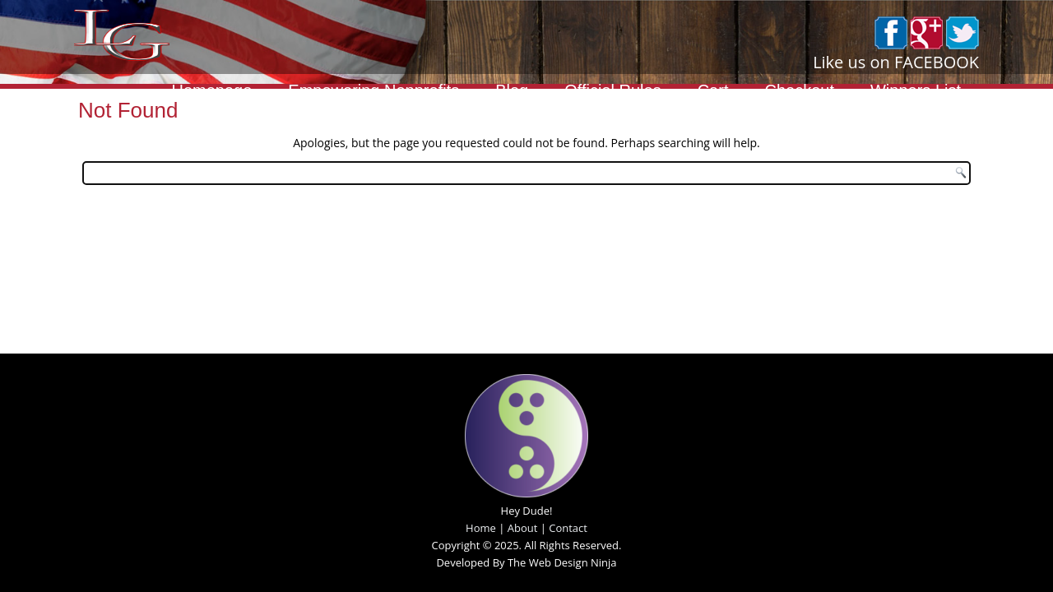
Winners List (915, 90)
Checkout (799, 90)
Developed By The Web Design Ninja (526, 562)
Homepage (211, 90)
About (523, 527)
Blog (511, 90)
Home (481, 527)
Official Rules (612, 90)
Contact (568, 527)
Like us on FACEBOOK (896, 62)
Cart (713, 90)
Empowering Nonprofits (373, 90)
